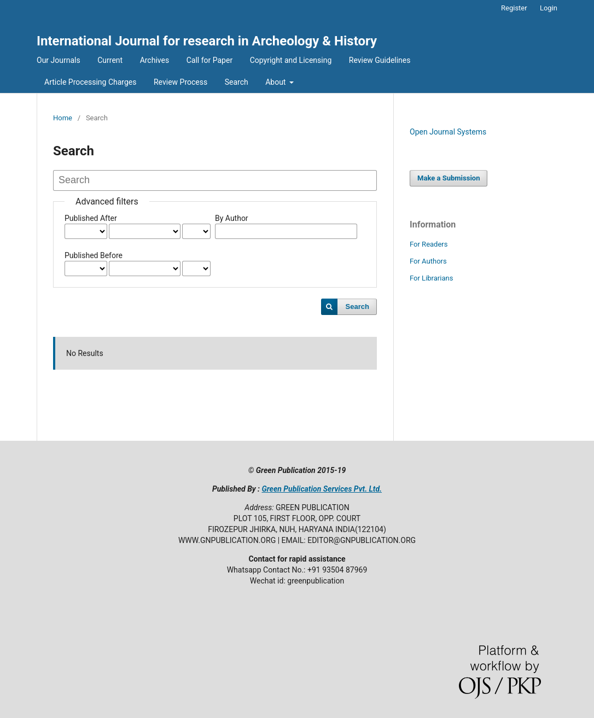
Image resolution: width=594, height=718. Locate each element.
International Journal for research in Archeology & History (207, 41)
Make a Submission (448, 178)
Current (110, 60)
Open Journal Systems (448, 131)
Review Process (180, 82)
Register (514, 8)
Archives (155, 60)
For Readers (429, 244)
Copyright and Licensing (291, 60)
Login (548, 8)
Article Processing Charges (90, 82)
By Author (231, 218)
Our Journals (58, 60)
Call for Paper (209, 60)
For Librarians (431, 278)
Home (62, 118)
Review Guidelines (380, 60)
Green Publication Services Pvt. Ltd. (321, 488)
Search (236, 82)
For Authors (428, 261)
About (276, 82)
